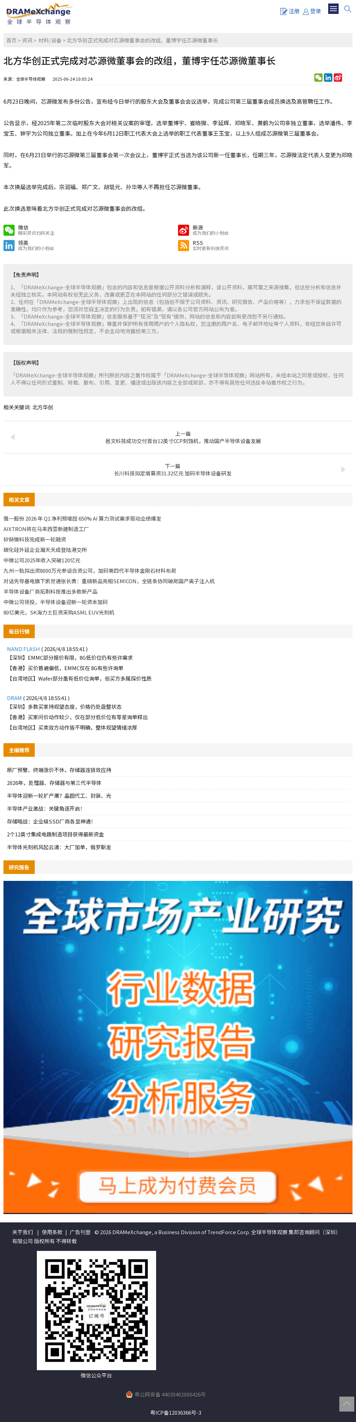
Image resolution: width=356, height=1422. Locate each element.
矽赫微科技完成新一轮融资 (34, 539)
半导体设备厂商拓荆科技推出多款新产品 (50, 591)
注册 (290, 11)
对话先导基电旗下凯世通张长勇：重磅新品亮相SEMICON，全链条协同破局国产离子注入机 (109, 581)
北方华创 (42, 407)
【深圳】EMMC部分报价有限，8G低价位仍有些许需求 (70, 657)
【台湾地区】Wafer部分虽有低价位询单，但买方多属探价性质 (79, 678)
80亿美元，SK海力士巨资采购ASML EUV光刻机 (58, 612)
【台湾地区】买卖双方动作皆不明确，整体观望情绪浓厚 (72, 727)
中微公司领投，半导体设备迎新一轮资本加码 (55, 601)
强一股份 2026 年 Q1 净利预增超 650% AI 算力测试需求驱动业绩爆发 (82, 518)
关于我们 (22, 1232)
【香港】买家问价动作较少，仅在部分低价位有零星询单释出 (77, 717)
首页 (11, 40)
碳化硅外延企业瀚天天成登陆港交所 (45, 549)
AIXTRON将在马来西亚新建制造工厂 (46, 528)
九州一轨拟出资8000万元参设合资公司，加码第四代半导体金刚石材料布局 (89, 570)
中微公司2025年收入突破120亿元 (41, 560)
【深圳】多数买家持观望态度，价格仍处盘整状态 (64, 706)
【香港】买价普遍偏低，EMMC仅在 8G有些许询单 (65, 668)
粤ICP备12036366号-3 (175, 1412)
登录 (312, 11)
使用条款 (52, 1232)
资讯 (27, 40)
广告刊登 (80, 1232)
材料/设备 (50, 40)
